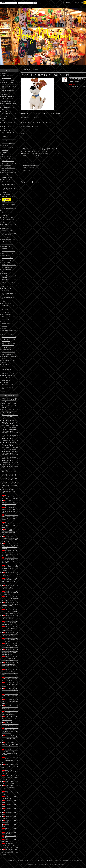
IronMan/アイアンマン (7, 179)
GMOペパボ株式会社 (49, 864)
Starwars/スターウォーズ (8, 182)
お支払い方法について (42, 861)
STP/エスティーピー (7, 136)
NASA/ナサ (4, 273)
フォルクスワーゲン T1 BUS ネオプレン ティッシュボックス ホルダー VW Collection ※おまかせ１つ (10, 484)
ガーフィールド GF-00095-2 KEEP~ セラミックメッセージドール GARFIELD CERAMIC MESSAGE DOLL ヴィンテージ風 (10, 430)
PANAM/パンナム (6, 237)
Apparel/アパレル (6, 78)
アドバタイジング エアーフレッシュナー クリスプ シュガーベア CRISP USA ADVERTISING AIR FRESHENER (10, 539)
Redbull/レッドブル (7, 241)
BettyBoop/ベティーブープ (9, 248)
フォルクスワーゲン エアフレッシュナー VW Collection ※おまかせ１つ (10, 466)
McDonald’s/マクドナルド (8, 251)
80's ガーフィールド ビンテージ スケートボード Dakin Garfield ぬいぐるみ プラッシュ (10, 622)
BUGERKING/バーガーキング (9, 114)
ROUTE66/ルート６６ (7, 116)
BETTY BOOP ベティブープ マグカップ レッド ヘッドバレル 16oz (10, 766)
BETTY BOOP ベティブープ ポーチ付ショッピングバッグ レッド (10, 792)
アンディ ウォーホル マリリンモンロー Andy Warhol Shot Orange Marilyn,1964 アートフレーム (10, 737)
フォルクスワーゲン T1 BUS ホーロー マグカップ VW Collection (10, 475)
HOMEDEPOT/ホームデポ (8, 316)
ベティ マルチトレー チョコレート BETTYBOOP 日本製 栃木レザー (10, 684)
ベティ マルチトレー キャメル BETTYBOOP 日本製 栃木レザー (10, 695)
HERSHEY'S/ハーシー (7, 156)
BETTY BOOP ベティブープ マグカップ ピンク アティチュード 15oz (10, 777)
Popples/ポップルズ (7, 349)
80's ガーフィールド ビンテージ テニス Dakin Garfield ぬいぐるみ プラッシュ (10, 639)
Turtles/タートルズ (6, 194)
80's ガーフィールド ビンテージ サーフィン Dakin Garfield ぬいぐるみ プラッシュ (10, 617)
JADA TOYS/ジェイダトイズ (9, 337)
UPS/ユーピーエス (6, 303)
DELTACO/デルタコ (7, 310)
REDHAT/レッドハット (7, 147)
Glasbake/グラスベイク (8, 380)
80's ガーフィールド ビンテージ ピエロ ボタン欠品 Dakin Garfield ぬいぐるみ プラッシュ (10, 611)
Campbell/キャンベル (7, 111)
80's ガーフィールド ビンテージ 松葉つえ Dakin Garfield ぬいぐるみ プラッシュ (10, 592)
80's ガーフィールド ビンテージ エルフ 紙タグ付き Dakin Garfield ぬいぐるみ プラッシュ (10, 645)
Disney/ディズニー (6, 170)
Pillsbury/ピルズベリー (7, 130)
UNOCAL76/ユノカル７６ (8, 143)
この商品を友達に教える (29, 167)
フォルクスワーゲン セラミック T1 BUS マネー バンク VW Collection (10, 491)
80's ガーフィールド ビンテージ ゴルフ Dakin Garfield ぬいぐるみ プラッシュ (10, 574)
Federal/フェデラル (7, 378)
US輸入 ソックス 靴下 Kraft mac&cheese (9, 797)
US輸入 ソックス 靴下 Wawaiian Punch (9, 832)
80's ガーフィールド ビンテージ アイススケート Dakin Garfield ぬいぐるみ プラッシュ (10, 658)
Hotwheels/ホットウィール (9, 101)
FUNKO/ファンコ (6, 323)
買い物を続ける (27, 170)
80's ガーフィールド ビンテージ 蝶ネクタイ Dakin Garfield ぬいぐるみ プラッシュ (10, 587)
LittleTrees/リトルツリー (8, 202)
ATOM (81, 861)
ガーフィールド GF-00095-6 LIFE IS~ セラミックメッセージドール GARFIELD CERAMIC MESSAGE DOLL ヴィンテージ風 (10, 459)
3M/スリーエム (5, 312)
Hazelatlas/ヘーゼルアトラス (9, 385)
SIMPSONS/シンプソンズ (8, 391)
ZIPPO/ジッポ (5, 291)
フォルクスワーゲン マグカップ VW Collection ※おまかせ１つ (10, 471)
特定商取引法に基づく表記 (69, 861)
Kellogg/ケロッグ (6, 145)
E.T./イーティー (6, 321)
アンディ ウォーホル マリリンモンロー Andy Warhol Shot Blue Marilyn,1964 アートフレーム (10, 745)
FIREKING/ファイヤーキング (9, 375)
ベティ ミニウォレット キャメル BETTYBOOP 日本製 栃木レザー (10, 701)
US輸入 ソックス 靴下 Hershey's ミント (9, 801)
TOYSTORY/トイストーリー (9, 158)
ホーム (4, 861)
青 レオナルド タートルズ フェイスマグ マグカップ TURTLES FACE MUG (10, 399)
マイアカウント (69, 2)
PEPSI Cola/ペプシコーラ (8, 220)
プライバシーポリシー (30, 861)
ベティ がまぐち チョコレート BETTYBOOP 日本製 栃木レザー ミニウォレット (10, 678)
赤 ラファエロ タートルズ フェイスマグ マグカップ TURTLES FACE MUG (10, 405)
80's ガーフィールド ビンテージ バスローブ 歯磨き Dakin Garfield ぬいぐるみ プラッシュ (10, 634)
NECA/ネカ (4, 326)
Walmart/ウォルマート (7, 314)
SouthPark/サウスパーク (8, 260)
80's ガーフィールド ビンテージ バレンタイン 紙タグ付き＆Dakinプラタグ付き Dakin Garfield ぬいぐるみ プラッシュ (10, 652)
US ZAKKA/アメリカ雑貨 (31, 69)
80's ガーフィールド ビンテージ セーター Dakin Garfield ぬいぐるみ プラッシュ (10, 598)
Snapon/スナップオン (7, 258)
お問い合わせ (20, 861)
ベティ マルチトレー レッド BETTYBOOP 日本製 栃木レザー (10, 690)
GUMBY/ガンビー (6, 288)
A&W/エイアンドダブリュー (9, 99)
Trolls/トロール (6, 215)
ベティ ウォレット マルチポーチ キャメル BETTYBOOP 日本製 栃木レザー (10, 707)
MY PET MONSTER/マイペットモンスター (9, 340)
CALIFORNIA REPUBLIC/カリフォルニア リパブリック (9, 234)
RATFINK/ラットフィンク (8, 161)
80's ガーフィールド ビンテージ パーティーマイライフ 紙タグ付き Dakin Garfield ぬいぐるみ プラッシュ (10, 672)
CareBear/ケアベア (7, 347)
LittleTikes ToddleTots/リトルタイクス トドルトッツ (9, 344)
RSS (78, 861)
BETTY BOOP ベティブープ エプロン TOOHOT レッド (10, 782)
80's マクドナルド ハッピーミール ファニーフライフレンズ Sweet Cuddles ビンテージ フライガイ (10, 852)
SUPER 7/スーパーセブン (8, 334)
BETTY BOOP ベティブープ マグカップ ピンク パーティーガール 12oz (10, 771)
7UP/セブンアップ (6, 222)
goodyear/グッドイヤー (8, 231)
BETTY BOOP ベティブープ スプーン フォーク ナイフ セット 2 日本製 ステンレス (10, 724)
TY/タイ (4, 210)
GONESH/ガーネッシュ (7, 246)
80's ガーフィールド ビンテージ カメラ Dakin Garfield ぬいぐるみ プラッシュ (10, 628)
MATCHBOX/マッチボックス (9, 265)
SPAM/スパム (5, 150)
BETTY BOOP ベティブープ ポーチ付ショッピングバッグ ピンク (10, 787)
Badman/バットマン (7, 177)
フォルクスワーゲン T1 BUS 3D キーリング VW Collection (10, 479)
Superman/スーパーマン (8, 175)
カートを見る (81, 2)
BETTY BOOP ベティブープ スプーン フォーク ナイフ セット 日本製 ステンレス (10, 718)
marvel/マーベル (6, 262)
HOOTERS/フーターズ (7, 253)
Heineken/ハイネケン (7, 244)
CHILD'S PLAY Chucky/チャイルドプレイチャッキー (9, 361)
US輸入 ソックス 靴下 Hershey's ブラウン (9, 805)
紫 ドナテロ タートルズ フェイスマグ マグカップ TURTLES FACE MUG (10, 416)
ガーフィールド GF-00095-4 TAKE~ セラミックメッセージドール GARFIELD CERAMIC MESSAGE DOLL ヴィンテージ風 (10, 445)
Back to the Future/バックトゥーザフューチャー (9, 331)
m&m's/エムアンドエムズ (8, 352)
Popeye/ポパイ (6, 192)
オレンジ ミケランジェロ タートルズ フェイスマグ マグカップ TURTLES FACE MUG (10, 411)
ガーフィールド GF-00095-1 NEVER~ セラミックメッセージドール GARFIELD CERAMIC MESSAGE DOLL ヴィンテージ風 (10, 423)
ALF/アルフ (4, 328)
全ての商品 (4, 73)
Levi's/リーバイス (6, 228)
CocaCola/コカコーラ (7, 217)
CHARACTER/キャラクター (8, 80)
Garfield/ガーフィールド (8, 96)
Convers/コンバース (7, 286)
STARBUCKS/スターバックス (9, 280)
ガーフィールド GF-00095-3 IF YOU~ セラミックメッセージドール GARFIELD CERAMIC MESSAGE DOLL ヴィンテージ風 (10, 437)
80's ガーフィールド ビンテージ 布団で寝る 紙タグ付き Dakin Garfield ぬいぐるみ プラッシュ (10, 580)
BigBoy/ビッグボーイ (7, 165)
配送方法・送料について (55, 861)
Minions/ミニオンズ (7, 213)
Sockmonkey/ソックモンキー (9, 267)
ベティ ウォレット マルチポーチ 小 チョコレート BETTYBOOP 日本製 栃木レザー (10, 712)
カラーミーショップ (26, 864)
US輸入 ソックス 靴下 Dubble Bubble (9, 840)
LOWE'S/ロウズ (5, 319)
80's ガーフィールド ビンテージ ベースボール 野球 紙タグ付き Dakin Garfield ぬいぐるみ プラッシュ (10, 605)
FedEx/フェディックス (7, 301)
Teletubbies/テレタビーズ (8, 367)
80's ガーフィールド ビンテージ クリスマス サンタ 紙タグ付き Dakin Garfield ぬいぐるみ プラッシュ (10, 567)
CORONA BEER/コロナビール (9, 208)
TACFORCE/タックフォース (9, 354)
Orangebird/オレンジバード (9, 163)
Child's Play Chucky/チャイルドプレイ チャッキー (9, 294)
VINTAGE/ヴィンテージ (7, 75)
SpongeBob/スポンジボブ (8, 168)
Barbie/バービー (6, 255)
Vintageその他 (5, 364)
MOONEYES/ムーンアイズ (8, 197)
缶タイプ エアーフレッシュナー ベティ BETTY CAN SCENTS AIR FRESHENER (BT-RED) (10, 496)
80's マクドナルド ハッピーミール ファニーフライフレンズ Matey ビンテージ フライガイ (10, 845)
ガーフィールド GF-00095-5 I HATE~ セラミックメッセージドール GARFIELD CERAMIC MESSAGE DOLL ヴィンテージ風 (10, 452)
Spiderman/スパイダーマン (9, 172)
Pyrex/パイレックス (7, 382)
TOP (22, 69)
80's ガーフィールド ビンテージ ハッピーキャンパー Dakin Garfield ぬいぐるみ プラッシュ (10, 665)
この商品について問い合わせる (31, 165)
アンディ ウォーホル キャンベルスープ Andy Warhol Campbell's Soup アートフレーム (10, 759)
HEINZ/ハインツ (6, 94)
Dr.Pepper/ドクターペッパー (9, 239)
